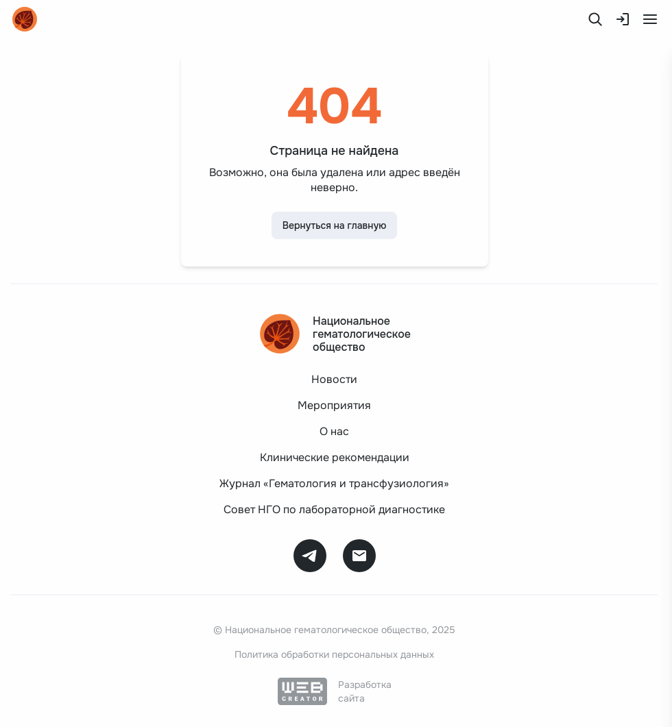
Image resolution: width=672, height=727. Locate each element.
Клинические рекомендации (334, 457)
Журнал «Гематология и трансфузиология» (334, 483)
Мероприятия (334, 405)
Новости (334, 379)
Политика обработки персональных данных (334, 654)
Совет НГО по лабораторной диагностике (334, 509)
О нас (334, 431)
